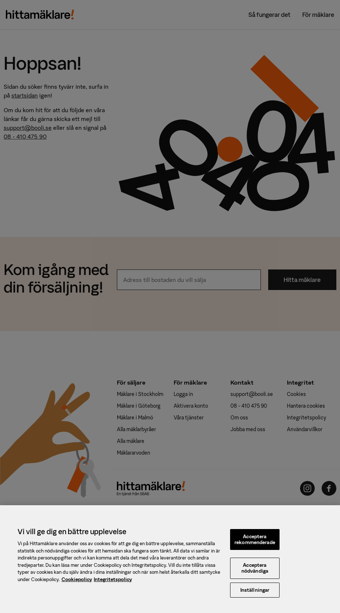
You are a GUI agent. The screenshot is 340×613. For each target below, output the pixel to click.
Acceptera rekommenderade (254, 543)
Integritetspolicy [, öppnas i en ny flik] (113, 583)
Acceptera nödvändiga (254, 572)
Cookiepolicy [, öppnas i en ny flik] (77, 583)
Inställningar (255, 594)
